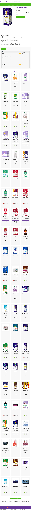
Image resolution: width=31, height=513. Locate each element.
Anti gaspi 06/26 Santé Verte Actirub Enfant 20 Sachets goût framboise (25, 332)
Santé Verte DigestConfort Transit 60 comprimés (25, 409)
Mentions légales (12, 510)
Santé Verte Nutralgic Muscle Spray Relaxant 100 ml (25, 313)
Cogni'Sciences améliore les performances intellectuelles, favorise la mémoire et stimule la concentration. (15, 489)
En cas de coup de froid (15, 353)
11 (14, 105)
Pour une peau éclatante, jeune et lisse (15, 296)
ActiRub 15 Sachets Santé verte (5, 371)
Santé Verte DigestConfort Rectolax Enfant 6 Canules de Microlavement (5, 159)
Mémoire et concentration (25, 430)
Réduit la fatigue (15, 83)
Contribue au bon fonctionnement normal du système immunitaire (25, 123)
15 (15, 86)
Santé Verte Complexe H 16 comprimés (15, 216)
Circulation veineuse (15, 199)
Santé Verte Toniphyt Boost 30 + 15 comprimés (5, 428)
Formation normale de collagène (25, 276)
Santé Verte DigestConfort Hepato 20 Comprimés (5, 139)
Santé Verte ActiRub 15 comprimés (15, 351)
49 (25, 394)
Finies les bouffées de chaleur (25, 469)
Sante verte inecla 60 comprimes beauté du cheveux (5, 332)
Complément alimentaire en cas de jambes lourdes (25, 238)
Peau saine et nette (15, 276)
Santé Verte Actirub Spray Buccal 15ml (21, 7)
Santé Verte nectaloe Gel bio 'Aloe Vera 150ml (15, 159)
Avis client (3, 48)
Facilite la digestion (25, 83)
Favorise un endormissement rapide (5, 276)
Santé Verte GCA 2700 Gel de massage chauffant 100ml (15, 390)
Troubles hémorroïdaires (5, 237)
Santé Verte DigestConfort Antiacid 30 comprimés (25, 139)
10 (15, 221)
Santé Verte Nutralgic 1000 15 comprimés (5, 82)
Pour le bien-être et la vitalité (5, 353)
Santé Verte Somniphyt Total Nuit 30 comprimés (25, 255)
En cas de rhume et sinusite (25, 353)
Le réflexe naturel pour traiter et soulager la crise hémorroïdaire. (25, 219)
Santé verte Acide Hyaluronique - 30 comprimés (15, 293)
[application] (29, 511)
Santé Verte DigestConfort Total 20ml (25, 82)
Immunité (15, 449)
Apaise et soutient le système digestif (5, 180)
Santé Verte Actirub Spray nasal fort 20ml (25, 351)
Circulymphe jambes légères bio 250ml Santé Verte (25, 236)
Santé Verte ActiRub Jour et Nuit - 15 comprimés (25, 159)
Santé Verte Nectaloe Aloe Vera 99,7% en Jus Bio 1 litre (5, 197)
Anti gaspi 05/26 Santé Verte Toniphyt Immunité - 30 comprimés (15, 101)
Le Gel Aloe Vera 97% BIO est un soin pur (15, 161)
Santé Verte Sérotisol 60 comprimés (15, 332)
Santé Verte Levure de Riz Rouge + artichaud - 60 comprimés (25, 448)
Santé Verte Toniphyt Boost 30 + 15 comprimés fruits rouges (5, 120)
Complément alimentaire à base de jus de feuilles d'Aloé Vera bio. (5, 200)
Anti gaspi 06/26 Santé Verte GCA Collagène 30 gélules (25, 274)
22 (25, 433)
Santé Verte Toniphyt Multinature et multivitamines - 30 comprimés (5, 351)
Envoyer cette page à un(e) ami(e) (19, 18)
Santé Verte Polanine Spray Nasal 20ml (5, 313)
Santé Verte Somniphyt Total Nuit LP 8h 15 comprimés (5, 255)
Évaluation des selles (5, 160)
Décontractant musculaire (15, 430)
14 (15, 144)
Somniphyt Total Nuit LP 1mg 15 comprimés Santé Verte (5, 274)
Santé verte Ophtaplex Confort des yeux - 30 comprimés (25, 486)
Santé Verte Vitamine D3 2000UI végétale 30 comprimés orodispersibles (5, 101)
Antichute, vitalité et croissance (5, 334)
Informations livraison (3, 510)
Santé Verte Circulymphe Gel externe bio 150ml (5, 216)
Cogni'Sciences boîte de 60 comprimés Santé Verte (15, 486)
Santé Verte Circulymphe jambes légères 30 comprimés (15, 178)
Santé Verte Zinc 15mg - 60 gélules (25, 120)
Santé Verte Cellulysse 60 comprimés (15, 409)
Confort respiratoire (25, 295)
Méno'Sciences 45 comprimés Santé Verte (25, 467)
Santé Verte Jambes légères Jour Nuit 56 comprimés (15, 197)
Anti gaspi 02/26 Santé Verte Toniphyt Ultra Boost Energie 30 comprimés (5, 467)
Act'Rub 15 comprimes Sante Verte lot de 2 (15, 139)
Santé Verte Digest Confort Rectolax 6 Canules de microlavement (25, 101)
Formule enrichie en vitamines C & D (25, 334)
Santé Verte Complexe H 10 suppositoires (25, 216)
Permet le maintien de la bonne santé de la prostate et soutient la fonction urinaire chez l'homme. (5, 450)
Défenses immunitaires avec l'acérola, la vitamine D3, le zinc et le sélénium (25, 142)
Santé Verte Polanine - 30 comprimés (5, 486)
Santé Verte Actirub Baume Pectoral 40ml (25, 293)
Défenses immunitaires (5, 295)
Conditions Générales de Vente (14, 509)
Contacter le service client (3, 509)
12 (15, 240)
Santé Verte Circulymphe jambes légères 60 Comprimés (25, 197)
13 (24, 182)
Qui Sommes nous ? (23, 509)
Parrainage (22, 510)
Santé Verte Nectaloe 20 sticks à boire (5, 178)
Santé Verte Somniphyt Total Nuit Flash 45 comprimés (15, 255)
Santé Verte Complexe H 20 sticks (15, 236)
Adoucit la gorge (15, 372)
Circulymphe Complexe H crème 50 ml (5, 236)
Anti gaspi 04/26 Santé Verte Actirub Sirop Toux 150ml (15, 313)
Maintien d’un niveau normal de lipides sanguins (15, 122)
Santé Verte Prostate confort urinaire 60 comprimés (5, 448)
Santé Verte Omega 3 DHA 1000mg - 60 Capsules (25, 428)
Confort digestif (5, 141)
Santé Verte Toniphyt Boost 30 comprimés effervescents (5, 293)
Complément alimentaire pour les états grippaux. (25, 161)
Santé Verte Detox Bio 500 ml (5, 409)
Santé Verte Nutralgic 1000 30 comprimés (5, 390)
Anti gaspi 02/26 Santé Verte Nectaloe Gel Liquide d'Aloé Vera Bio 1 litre (25, 178)
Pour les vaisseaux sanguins (15, 218)
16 (27, 279)
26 (5, 452)
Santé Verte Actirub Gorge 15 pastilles (15, 371)
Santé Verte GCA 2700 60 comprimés (15, 467)
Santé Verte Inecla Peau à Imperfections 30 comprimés (15, 274)
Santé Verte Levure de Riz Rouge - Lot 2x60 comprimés (15, 120)
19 (24, 279)
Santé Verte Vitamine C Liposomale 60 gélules (15, 82)
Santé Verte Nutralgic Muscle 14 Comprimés (15, 428)
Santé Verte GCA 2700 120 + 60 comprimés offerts (25, 390)
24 (15, 298)
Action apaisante (5, 83)
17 (15, 471)
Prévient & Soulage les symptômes (5, 315)
